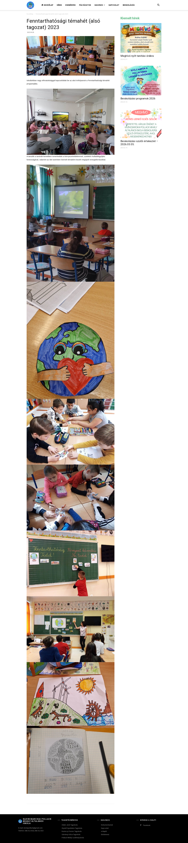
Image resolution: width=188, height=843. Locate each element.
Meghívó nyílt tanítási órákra (137, 55)
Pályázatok (85, 5)
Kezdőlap (30, 14)
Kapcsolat (114, 5)
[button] (158, 5)
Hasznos (100, 5)
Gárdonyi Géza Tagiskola (71, 834)
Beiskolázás (129, 5)
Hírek (59, 5)
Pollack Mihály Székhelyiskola (73, 837)
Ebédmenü (105, 834)
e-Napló (104, 831)
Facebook (146, 825)
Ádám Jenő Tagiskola (70, 825)
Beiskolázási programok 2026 (137, 98)
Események (70, 5)
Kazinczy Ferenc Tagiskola (72, 831)
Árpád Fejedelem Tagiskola (72, 828)
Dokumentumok (107, 825)
